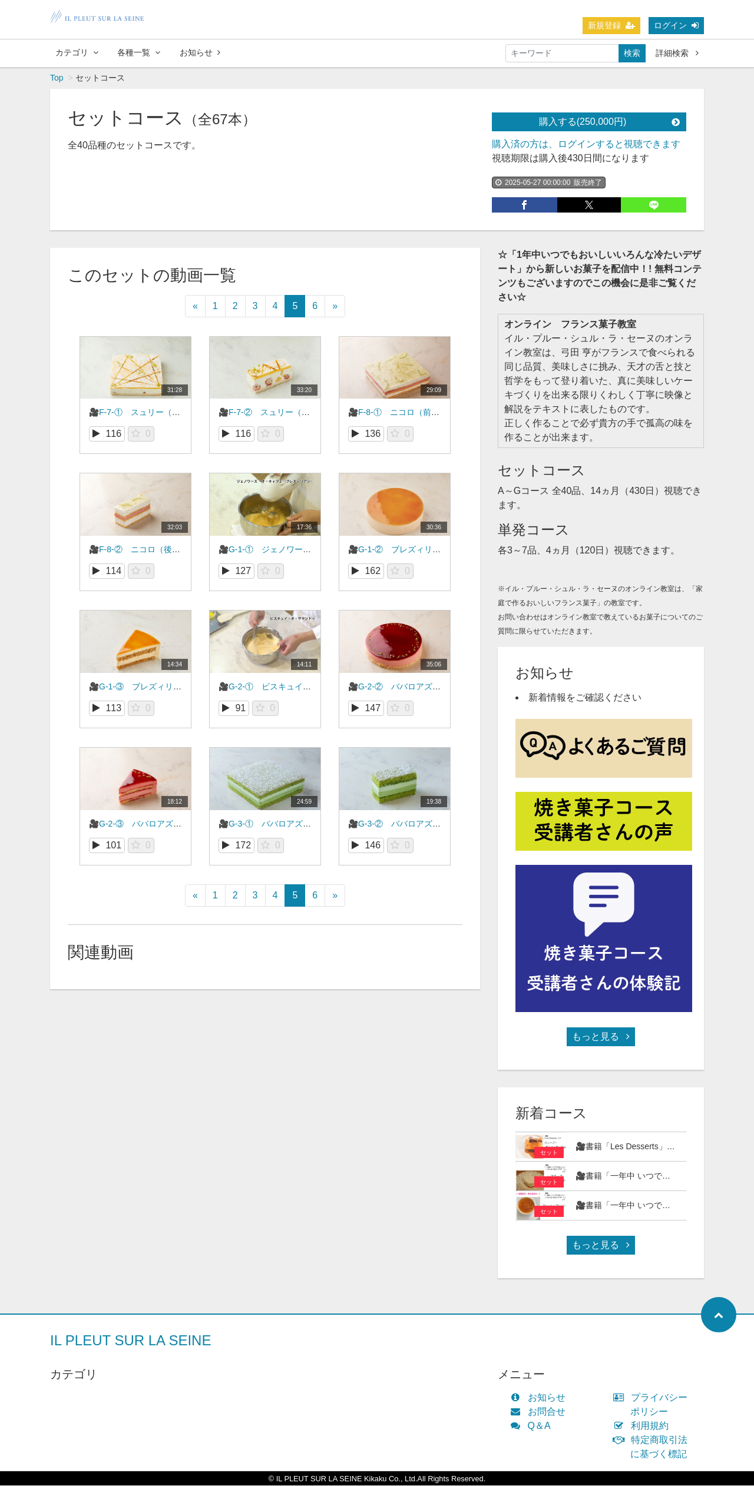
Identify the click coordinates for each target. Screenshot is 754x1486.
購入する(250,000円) (609, 122)
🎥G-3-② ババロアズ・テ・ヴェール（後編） (435, 824)
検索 (632, 53)
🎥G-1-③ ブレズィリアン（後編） (156, 687)
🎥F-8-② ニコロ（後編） (138, 550)
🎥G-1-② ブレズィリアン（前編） (415, 550)
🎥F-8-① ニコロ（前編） (398, 412)
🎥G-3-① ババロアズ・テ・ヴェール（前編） (306, 824)
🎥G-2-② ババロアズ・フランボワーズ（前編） (439, 687)
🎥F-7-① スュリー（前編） (143, 412)
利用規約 (644, 1426)
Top (57, 78)
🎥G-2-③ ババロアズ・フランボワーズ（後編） (180, 824)
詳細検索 (677, 53)
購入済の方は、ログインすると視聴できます (586, 145)
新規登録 (611, 25)
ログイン (676, 25)
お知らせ (200, 52)
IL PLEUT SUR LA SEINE (130, 1341)
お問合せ (540, 1412)
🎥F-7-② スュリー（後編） (272, 412)
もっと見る (601, 1037)
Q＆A (533, 1426)
